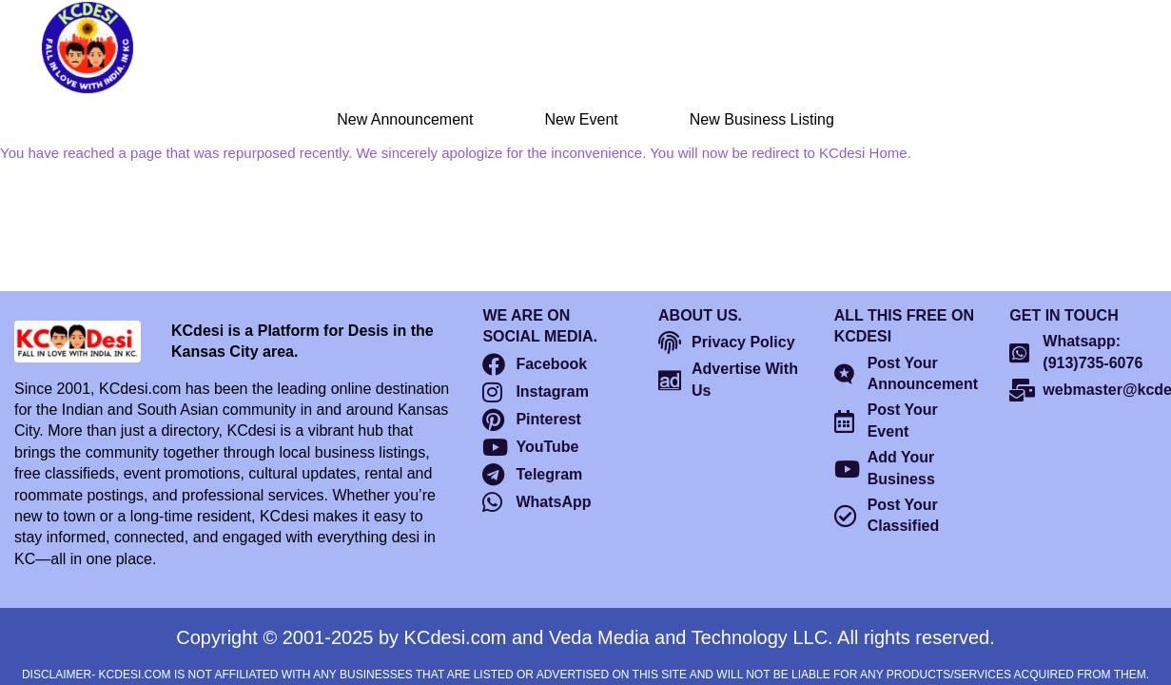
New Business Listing (762, 119)
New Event (580, 119)
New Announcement (405, 119)
